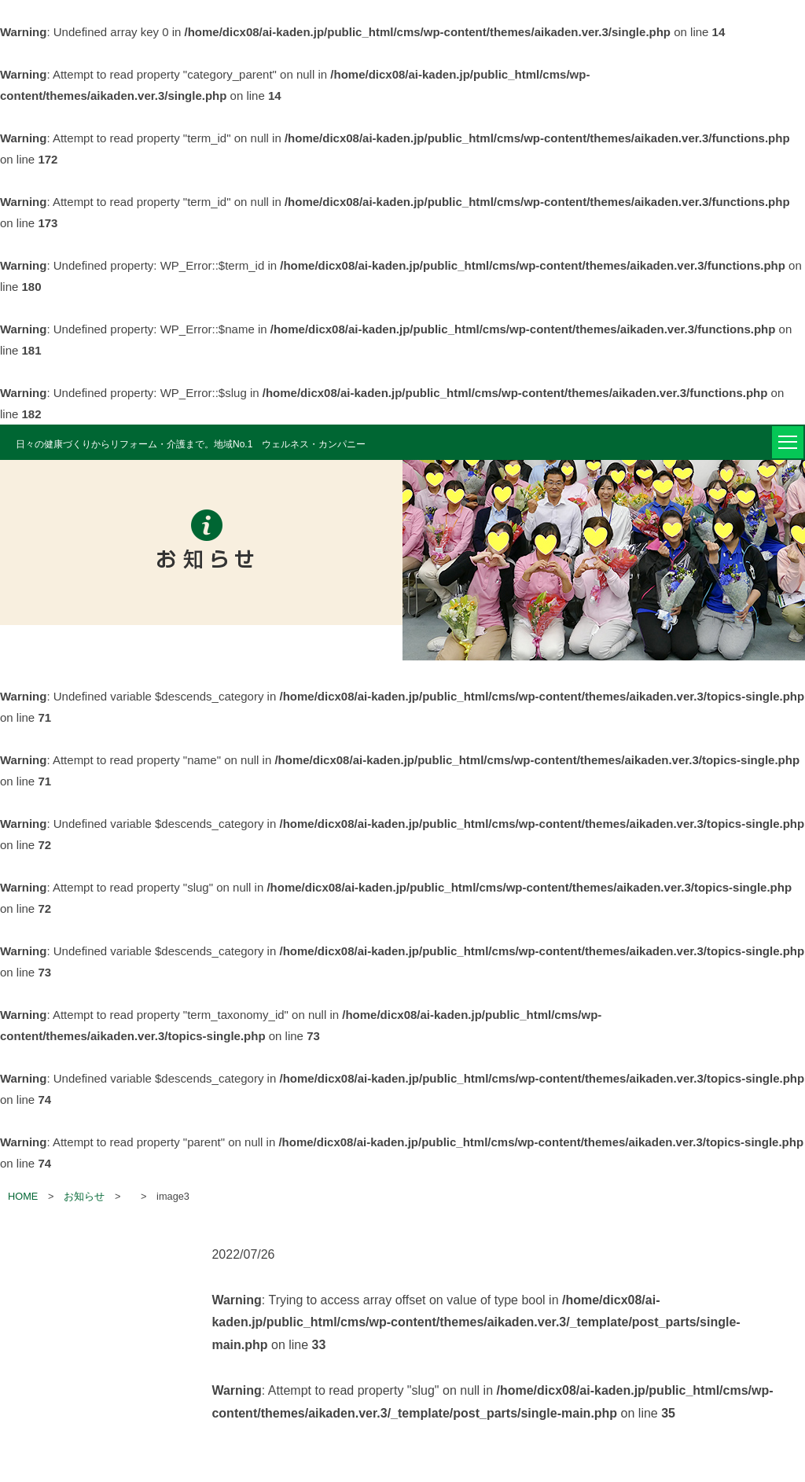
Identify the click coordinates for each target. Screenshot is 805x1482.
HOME (23, 1196)
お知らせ (84, 1196)
